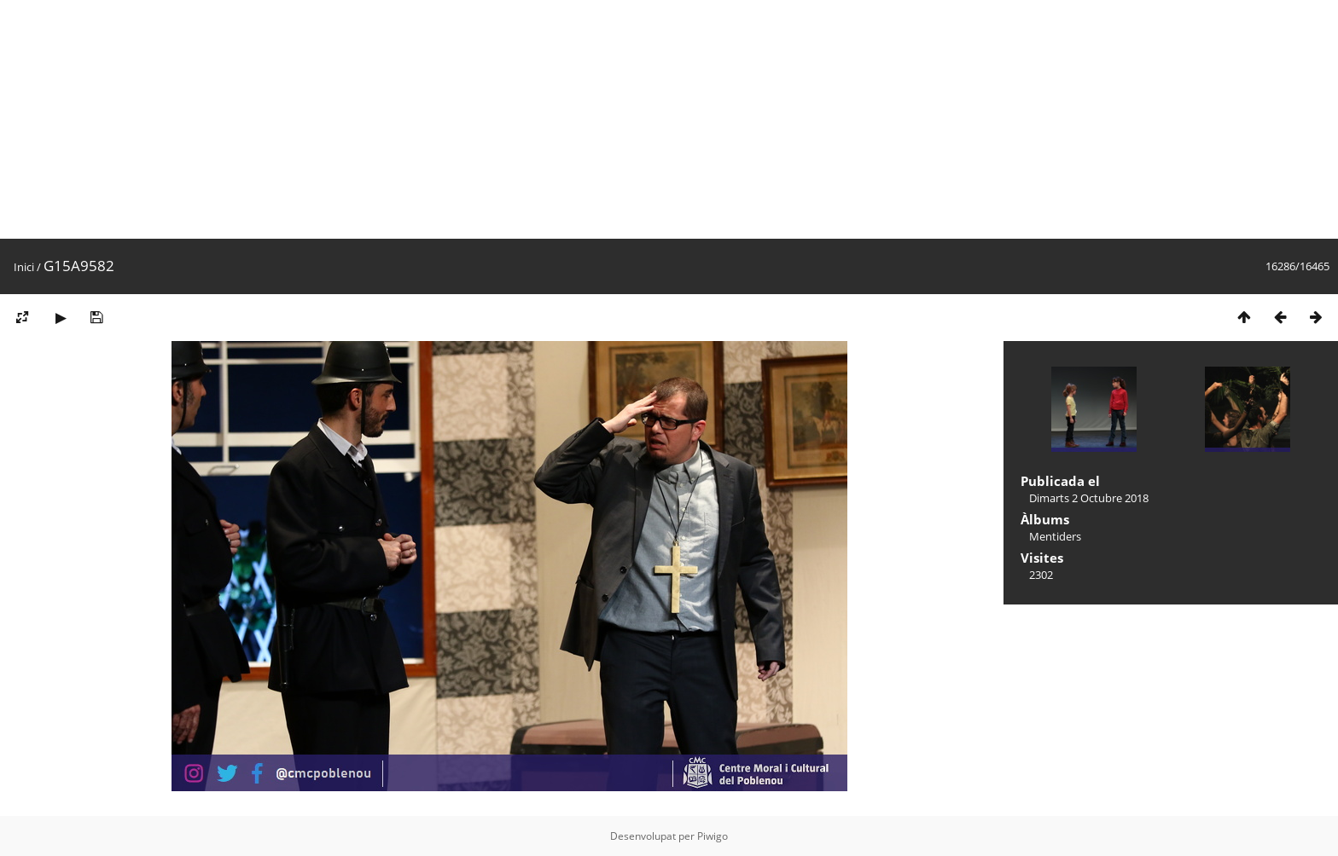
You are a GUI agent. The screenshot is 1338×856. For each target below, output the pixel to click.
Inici (24, 267)
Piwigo (712, 836)
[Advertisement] (512, 119)
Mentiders (1055, 536)
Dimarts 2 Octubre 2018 (1089, 498)
